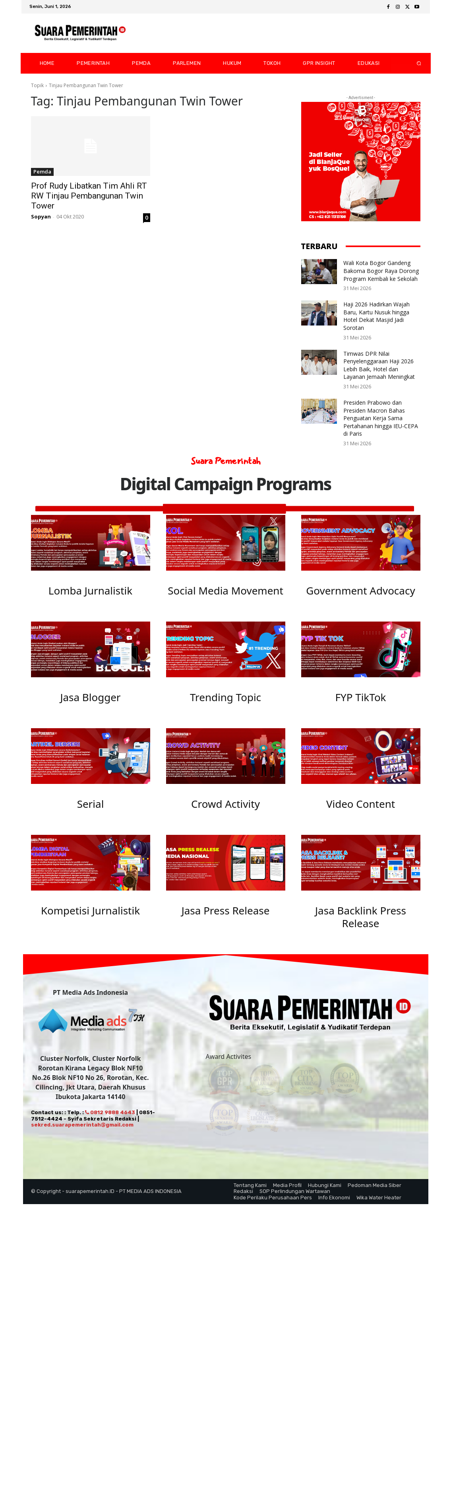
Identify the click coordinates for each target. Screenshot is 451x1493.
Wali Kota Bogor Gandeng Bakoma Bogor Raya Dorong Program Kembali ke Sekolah (381, 270)
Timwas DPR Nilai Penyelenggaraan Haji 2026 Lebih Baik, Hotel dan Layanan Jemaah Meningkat (379, 365)
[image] (90, 543)
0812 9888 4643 (110, 1120)
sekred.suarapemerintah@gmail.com (82, 1133)
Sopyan (41, 216)
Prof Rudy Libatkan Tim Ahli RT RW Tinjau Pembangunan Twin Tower (89, 196)
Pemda (42, 171)
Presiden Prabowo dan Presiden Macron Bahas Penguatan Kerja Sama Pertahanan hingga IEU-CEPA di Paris (380, 418)
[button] (412, 63)
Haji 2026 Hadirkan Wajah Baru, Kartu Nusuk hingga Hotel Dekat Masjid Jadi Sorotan (376, 315)
